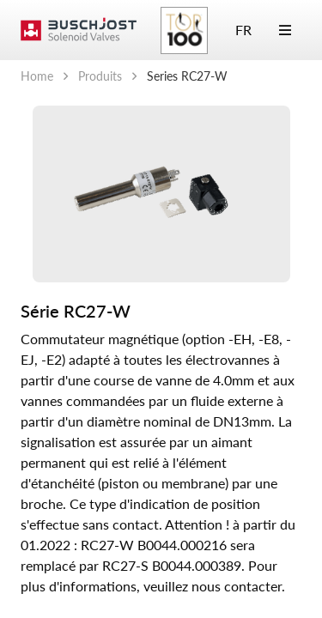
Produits (100, 76)
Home (37, 76)
